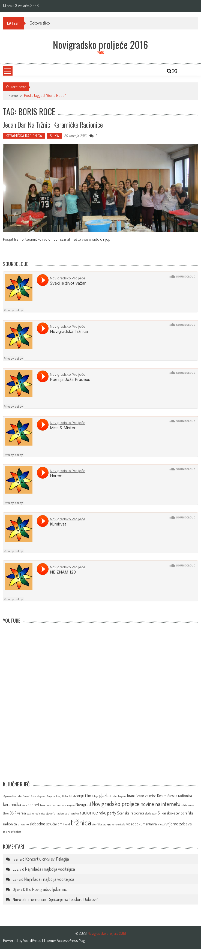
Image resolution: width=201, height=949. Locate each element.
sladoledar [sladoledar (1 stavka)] (151, 813)
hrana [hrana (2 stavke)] (131, 795)
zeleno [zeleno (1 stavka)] (6, 832)
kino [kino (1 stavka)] (24, 805)
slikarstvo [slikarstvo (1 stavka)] (23, 824)
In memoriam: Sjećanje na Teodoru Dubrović (61, 899)
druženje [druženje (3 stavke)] (76, 795)
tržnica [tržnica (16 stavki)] (81, 822)
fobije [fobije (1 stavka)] (95, 796)
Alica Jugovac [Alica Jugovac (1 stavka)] (38, 796)
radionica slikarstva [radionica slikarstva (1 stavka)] (67, 813)
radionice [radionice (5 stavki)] (89, 812)
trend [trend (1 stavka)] (66, 824)
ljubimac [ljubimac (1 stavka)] (51, 805)
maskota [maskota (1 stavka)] (61, 805)
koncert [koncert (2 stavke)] (33, 804)
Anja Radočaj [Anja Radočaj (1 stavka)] (54, 796)
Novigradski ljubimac (49, 889)
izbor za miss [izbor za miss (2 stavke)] (146, 795)
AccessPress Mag (71, 940)
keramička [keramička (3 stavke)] (12, 804)
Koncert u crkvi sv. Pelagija (47, 859)
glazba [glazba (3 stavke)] (105, 795)
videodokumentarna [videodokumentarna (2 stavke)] (141, 823)
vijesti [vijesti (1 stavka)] (161, 824)
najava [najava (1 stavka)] (71, 805)
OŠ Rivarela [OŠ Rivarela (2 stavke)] (18, 812)
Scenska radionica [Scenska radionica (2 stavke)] (130, 812)
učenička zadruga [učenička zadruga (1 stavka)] (101, 824)
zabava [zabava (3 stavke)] (185, 823)
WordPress (32, 940)
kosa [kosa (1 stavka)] (42, 805)
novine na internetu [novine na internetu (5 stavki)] (160, 803)
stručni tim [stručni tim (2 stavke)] (54, 823)
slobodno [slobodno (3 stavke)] (37, 823)
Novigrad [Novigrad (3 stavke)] (83, 804)
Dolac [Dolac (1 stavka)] (65, 796)
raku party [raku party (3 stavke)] (107, 813)
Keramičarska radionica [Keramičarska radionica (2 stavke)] (174, 795)
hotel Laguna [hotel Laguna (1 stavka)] (119, 796)
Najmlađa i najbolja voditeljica (50, 869)
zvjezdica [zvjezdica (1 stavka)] (16, 832)
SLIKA (54, 135)
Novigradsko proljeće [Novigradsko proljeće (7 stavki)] (116, 803)
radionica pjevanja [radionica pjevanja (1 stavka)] (45, 813)
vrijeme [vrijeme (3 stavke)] (172, 823)
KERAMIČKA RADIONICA (24, 135)
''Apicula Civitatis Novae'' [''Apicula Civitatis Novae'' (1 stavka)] (16, 796)
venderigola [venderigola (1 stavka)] (118, 824)
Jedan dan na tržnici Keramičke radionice (53, 124)
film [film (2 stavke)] (88, 795)
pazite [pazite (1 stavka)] (30, 813)
